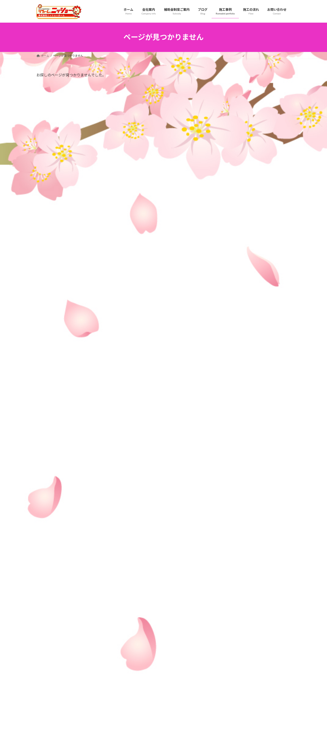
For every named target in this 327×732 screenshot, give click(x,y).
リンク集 (218, 666)
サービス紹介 (221, 650)
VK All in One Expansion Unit (193, 724)
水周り (228, 362)
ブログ (217, 642)
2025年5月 (231, 517)
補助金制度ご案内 (224, 658)
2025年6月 (231, 508)
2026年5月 (231, 406)
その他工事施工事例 (141, 706)
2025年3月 (231, 536)
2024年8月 (231, 601)
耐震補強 (229, 372)
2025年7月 (231, 498)
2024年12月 (232, 563)
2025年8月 (231, 489)
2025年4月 (231, 526)
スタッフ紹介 (137, 658)
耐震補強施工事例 (140, 698)
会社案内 (131, 650)
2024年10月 (232, 582)
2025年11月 (232, 461)
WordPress (139, 724)
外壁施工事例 (137, 690)
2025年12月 (232, 452)
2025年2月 (231, 545)
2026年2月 (231, 433)
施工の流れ (133, 642)
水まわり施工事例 (140, 682)
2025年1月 (231, 554)
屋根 (226, 353)
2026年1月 (231, 443)
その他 (228, 335)
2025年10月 (232, 470)
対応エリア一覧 (222, 682)
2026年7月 (231, 396)
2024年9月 (231, 591)
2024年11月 (232, 573)
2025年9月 (231, 480)
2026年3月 (231, 424)
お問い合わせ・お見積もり (229, 690)
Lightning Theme (162, 724)
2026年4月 (231, 415)
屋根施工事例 (137, 674)
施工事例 (131, 666)
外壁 (226, 344)
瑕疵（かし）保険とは (227, 674)
